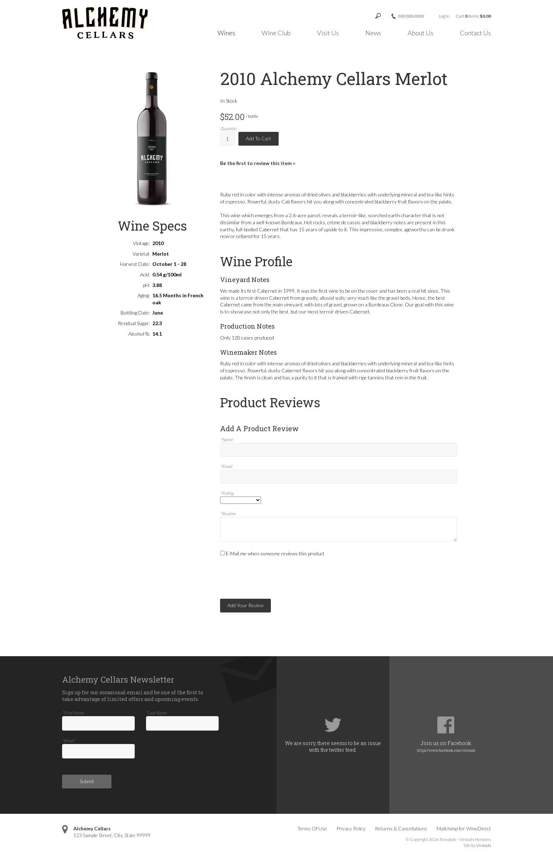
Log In (444, 16)
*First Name (73, 712)
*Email (226, 466)
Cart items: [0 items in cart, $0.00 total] (473, 16)
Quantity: (228, 128)
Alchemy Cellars (92, 828)
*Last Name (156, 712)
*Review (227, 513)
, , (112, 835)
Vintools (483, 845)
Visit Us (328, 33)
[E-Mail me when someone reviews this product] (222, 553)
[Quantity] (227, 139)
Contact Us (475, 33)
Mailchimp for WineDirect (464, 828)
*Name (226, 439)
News (373, 33)
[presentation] (273, 578)
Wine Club (276, 33)
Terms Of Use (312, 828)
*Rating (226, 493)
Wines (226, 33)
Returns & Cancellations (401, 828)
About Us (420, 33)
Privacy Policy (350, 828)
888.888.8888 (411, 16)
